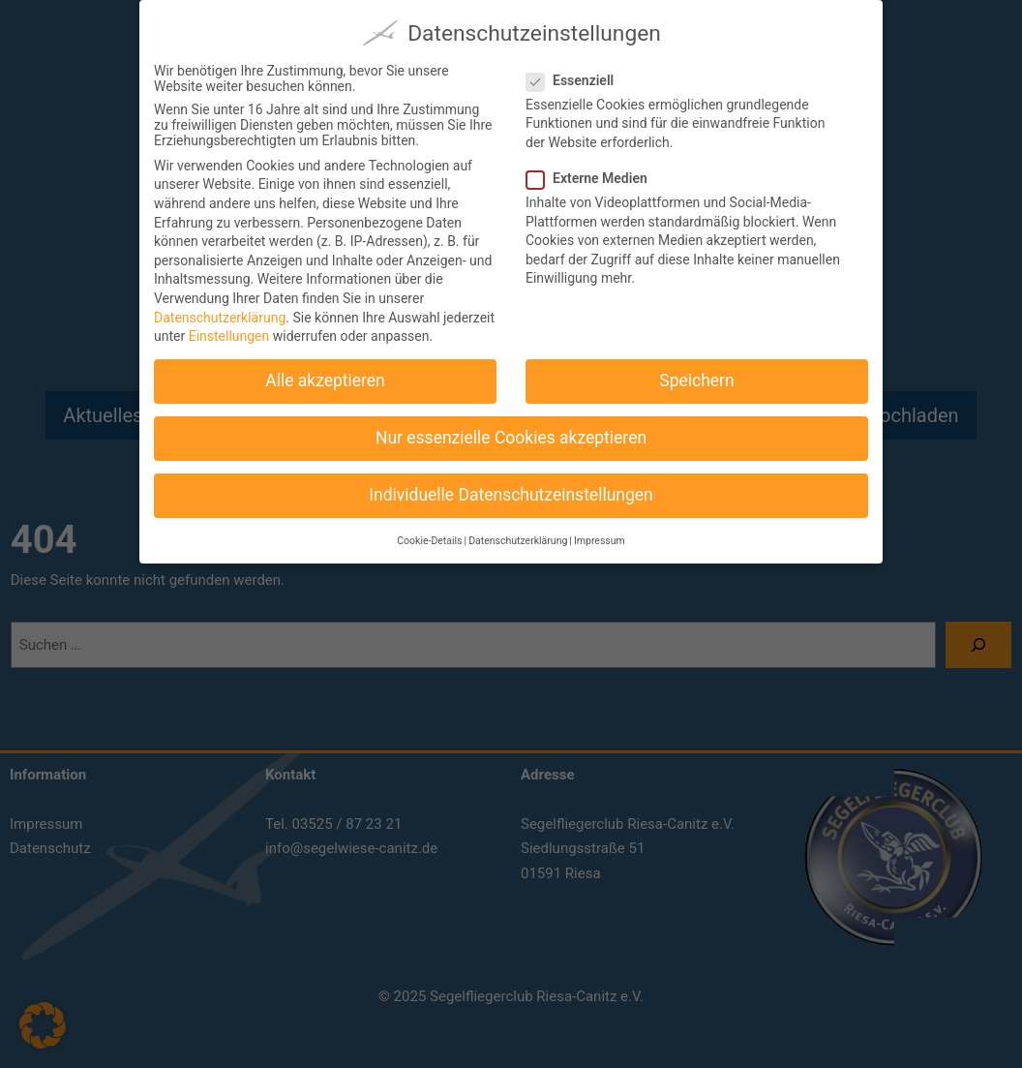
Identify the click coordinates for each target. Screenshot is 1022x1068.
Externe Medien (595, 172)
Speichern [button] (696, 374)
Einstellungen (229, 330)
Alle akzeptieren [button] (325, 374)
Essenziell (578, 74)
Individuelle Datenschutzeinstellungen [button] (510, 489)
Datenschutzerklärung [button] (517, 535)
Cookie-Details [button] (429, 535)
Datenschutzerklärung (220, 312)
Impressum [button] (599, 535)
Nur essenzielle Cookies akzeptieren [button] (511, 432)
